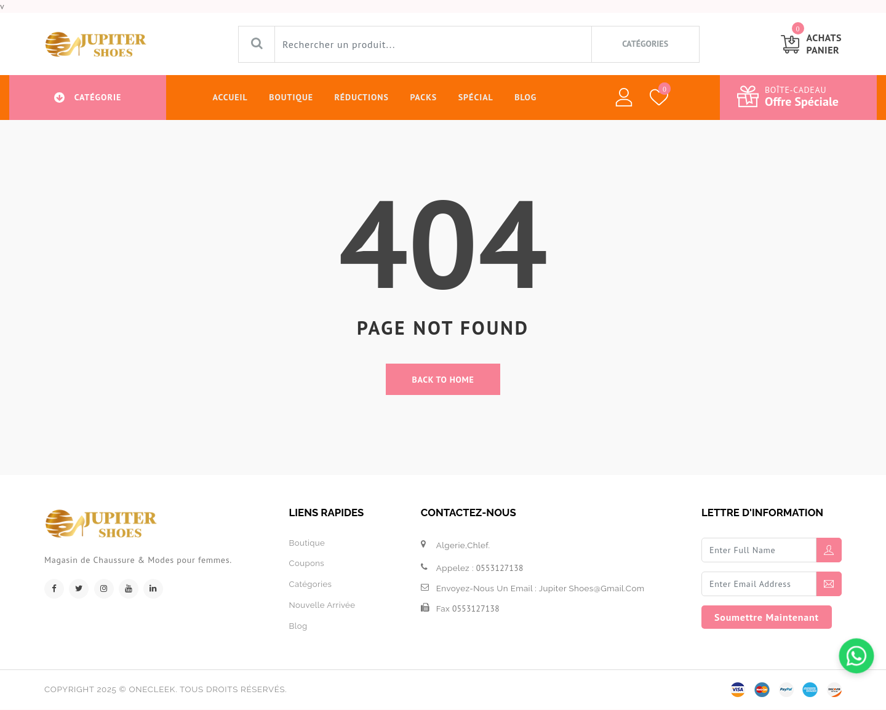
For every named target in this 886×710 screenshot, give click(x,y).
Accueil (228, 97)
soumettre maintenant (766, 618)
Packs (422, 97)
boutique (307, 543)
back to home (443, 379)
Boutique (290, 97)
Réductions (360, 97)
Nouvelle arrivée (322, 604)
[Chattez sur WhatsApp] (856, 656)
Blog (525, 97)
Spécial (475, 97)
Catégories (310, 584)
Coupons (306, 563)
